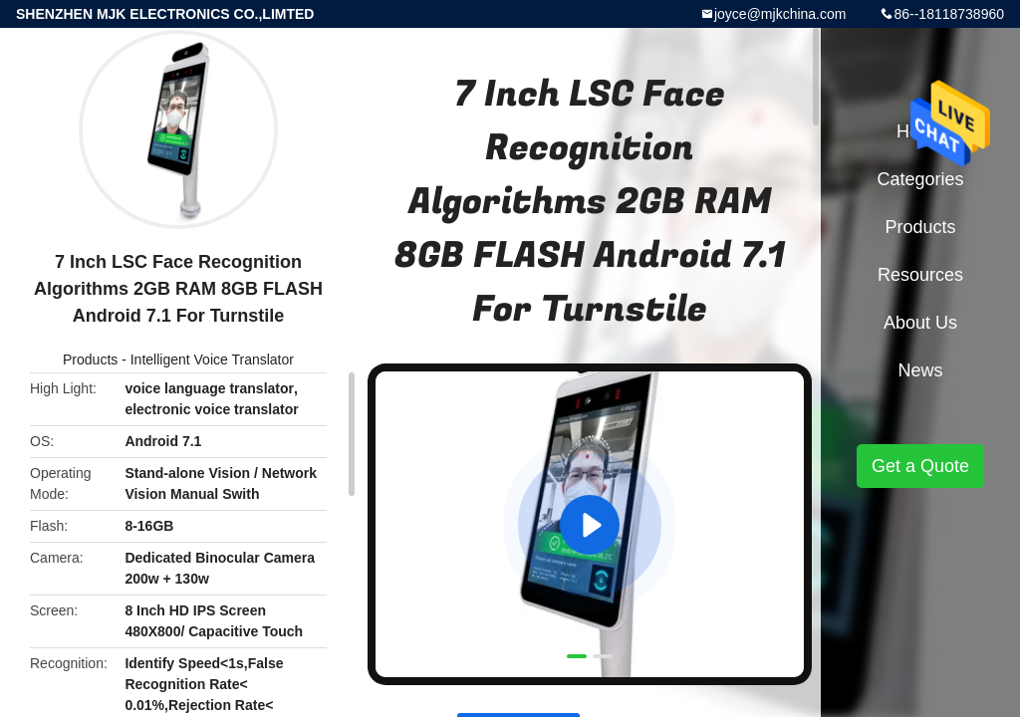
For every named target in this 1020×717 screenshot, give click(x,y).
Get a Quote (920, 466)
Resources (920, 275)
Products (90, 359)
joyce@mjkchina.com (780, 14)
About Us (920, 323)
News (919, 370)
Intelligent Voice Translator (212, 359)
